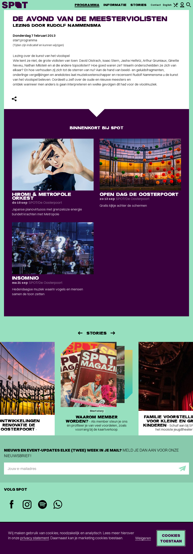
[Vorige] (79, 333)
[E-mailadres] (96, 469)
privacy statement (34, 538)
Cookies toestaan (171, 538)
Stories (138, 5)
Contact (156, 4)
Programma (87, 5)
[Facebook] (11, 504)
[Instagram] (27, 505)
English (167, 4)
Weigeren (143, 538)
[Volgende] (113, 333)
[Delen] (14, 99)
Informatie (114, 5)
